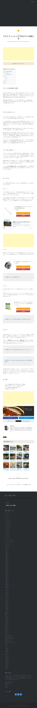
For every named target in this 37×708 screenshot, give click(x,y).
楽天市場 (23, 215)
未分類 (6, 612)
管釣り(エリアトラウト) (9, 642)
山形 (6, 618)
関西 (6, 654)
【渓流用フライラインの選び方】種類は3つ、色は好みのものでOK (17, 319)
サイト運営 (7, 526)
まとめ (4, 83)
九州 (6, 570)
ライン (6, 80)
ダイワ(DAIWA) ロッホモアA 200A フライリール (23, 261)
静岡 (6, 628)
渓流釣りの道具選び (8, 637)
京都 (6, 656)
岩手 (6, 620)
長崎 (6, 582)
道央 (6, 592)
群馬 (6, 652)
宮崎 (6, 576)
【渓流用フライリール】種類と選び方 (12, 277)
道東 (6, 594)
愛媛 (6, 608)
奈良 (6, 664)
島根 (6, 554)
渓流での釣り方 (7, 635)
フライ (4, 81)
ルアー (6, 546)
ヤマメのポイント (6, 72)
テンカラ (6, 533)
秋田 (6, 624)
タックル (5, 75)
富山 (6, 598)
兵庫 (6, 658)
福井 (6, 602)
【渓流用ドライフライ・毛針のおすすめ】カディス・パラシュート (17, 349)
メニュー (33, 1)
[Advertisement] (18, 54)
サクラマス (7, 529)
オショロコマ (7, 522)
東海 (6, 626)
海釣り (6, 633)
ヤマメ (6, 544)
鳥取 (6, 558)
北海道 (6, 586)
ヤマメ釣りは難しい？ (9, 74)
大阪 (6, 662)
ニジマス (6, 535)
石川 (6, 600)
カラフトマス (7, 524)
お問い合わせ (10, 682)
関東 (6, 644)
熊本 (6, 578)
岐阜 (6, 566)
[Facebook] (16, 694)
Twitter (6, 686)
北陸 (6, 596)
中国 (6, 549)
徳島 (6, 606)
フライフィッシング (8, 540)
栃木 (6, 648)
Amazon (23, 266)
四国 (6, 604)
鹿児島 (7, 584)
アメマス (6, 515)
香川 (6, 610)
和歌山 (7, 660)
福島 (6, 622)
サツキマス (7, 531)
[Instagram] (21, 694)
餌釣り (6, 668)
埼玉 (6, 646)
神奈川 (7, 650)
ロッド (6, 77)
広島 (6, 556)
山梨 (6, 564)
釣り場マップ (7, 684)
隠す (14, 69)
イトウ (6, 517)
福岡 (6, 580)
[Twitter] (18, 694)
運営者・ (6, 682)
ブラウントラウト (8, 542)
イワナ (6, 520)
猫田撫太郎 (12, 41)
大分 (6, 574)
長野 (6, 568)
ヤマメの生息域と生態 (7, 71)
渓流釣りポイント (8, 639)
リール (6, 78)
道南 (6, 590)
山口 (6, 551)
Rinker (17, 209)
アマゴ (6, 513)
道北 (6, 588)
